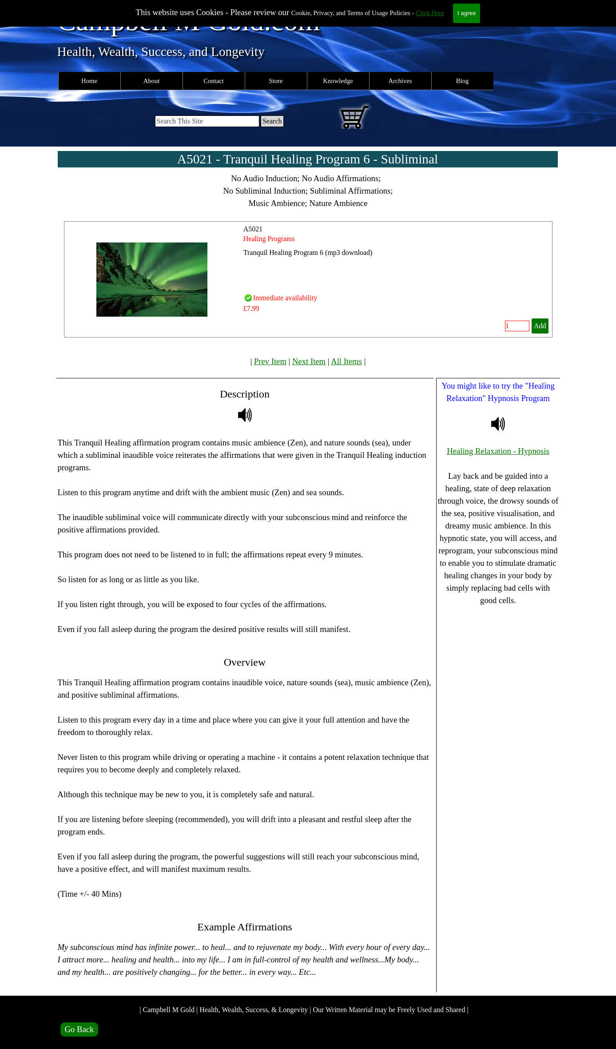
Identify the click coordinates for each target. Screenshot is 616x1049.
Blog (462, 80)
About (151, 80)
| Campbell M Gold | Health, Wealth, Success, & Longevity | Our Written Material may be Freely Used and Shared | (303, 1009)
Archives (400, 80)
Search (272, 121)
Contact (213, 80)
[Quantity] (517, 326)
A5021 (253, 229)
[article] (308, 279)
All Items (346, 361)
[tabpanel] (308, 191)
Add (540, 326)
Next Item (309, 361)
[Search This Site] (207, 121)
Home (89, 80)
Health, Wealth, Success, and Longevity (161, 51)
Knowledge (338, 80)
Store (276, 80)
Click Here (430, 12)
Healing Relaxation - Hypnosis (498, 451)
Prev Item (270, 361)
